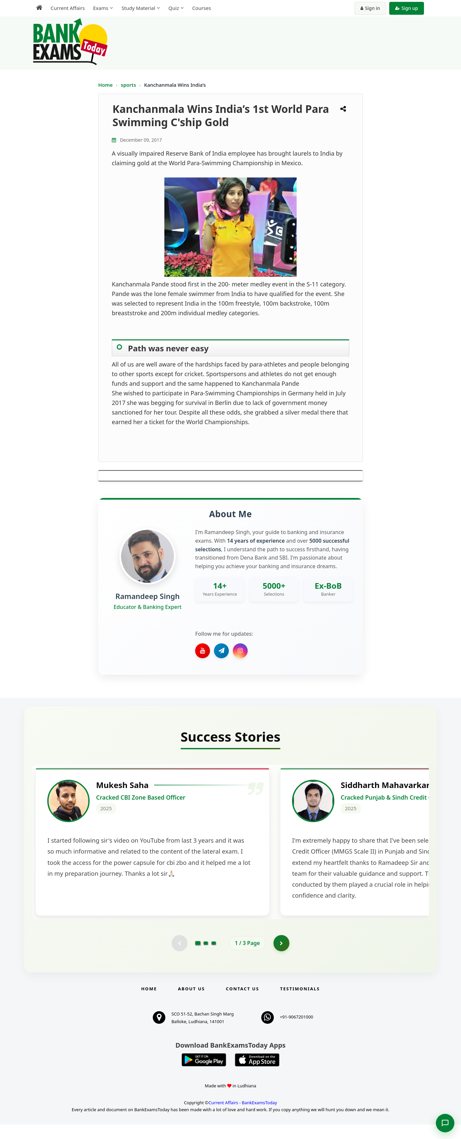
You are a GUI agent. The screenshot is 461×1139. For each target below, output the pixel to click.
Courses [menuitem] (201, 8)
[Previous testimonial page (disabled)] (179, 957)
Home (105, 84)
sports (129, 84)
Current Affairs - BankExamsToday (242, 1117)
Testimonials (300, 1003)
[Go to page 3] (213, 958)
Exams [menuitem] (100, 8)
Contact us (242, 1003)
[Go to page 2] (205, 958)
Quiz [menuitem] (173, 8)
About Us (191, 1003)
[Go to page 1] (198, 957)
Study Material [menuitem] (138, 8)
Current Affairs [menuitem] (68, 8)
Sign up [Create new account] (406, 8)
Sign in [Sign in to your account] (370, 8)
